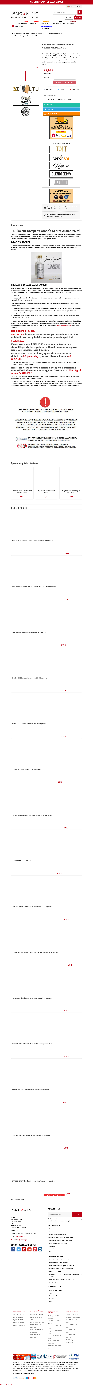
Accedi (69, 18)
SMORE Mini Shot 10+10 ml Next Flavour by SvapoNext (30, 1089)
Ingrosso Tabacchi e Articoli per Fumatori (61, 1268)
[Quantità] (64, 78)
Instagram (40, 1249)
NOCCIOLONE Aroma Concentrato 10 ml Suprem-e (29, 724)
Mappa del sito (53, 1252)
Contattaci (52, 1249)
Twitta (61, 90)
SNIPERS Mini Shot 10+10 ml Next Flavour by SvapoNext (31, 1135)
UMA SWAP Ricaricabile (73, 1317)
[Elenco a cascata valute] (79, 6)
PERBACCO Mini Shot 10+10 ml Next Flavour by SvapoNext (32, 998)
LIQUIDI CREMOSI (18, 1317)
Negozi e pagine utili (55, 1271)
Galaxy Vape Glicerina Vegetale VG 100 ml (70, 492)
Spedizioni (52, 1246)
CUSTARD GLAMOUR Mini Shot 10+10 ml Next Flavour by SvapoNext (35, 952)
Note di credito (53, 1296)
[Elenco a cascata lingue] (71, 6)
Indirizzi (51, 1299)
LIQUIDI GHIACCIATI (19, 1325)
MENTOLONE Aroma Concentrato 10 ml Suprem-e (29, 632)
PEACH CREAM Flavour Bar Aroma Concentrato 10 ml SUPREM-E (34, 586)
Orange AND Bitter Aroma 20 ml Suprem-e (26, 769)
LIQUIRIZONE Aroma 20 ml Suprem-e (24, 861)
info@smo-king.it (31, 356)
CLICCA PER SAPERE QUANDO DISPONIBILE (58, 99)
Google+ (29, 1249)
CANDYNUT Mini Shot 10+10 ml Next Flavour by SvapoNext (32, 906)
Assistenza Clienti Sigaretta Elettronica (60, 1240)
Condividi (48, 90)
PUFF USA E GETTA (18, 1314)
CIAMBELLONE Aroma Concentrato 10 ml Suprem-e (29, 678)
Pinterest (74, 90)
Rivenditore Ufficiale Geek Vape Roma (60, 1260)
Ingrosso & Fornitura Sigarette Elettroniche (61, 1237)
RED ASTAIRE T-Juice (36, 1314)
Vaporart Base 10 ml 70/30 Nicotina (46, 492)
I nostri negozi (53, 1282)
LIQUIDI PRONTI (56, 23)
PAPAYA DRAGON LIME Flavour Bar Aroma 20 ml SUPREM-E (32, 815)
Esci (50, 1301)
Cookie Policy (12, 1385)
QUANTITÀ (47, 77)
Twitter (19, 1249)
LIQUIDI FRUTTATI (18, 1320)
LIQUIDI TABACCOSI (19, 1322)
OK (77, 1214)
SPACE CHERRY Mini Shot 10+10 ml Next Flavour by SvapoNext (33, 1181)
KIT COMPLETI (46, 28)
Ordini (51, 1293)
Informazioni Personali (55, 1290)
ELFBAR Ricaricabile (72, 1314)
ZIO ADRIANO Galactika (37, 1322)
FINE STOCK (34, 23)
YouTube (24, 1249)
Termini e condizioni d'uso (56, 1232)
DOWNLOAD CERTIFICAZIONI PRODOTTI (61, 1279)
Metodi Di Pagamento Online (57, 1234)
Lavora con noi (53, 1229)
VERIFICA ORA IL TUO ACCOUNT (58, 1263)
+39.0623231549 (20, 1236)
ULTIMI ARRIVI (23, 23)
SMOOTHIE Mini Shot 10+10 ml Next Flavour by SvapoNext (32, 1044)
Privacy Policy (4, 1385)
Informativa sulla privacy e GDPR (58, 1243)
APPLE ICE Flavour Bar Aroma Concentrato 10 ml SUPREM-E (32, 541)
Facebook (13, 1249)
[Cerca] (67, 12)
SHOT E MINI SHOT (69, 23)
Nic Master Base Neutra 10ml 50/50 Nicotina (22, 492)
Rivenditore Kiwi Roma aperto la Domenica (61, 1265)
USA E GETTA (44, 23)
